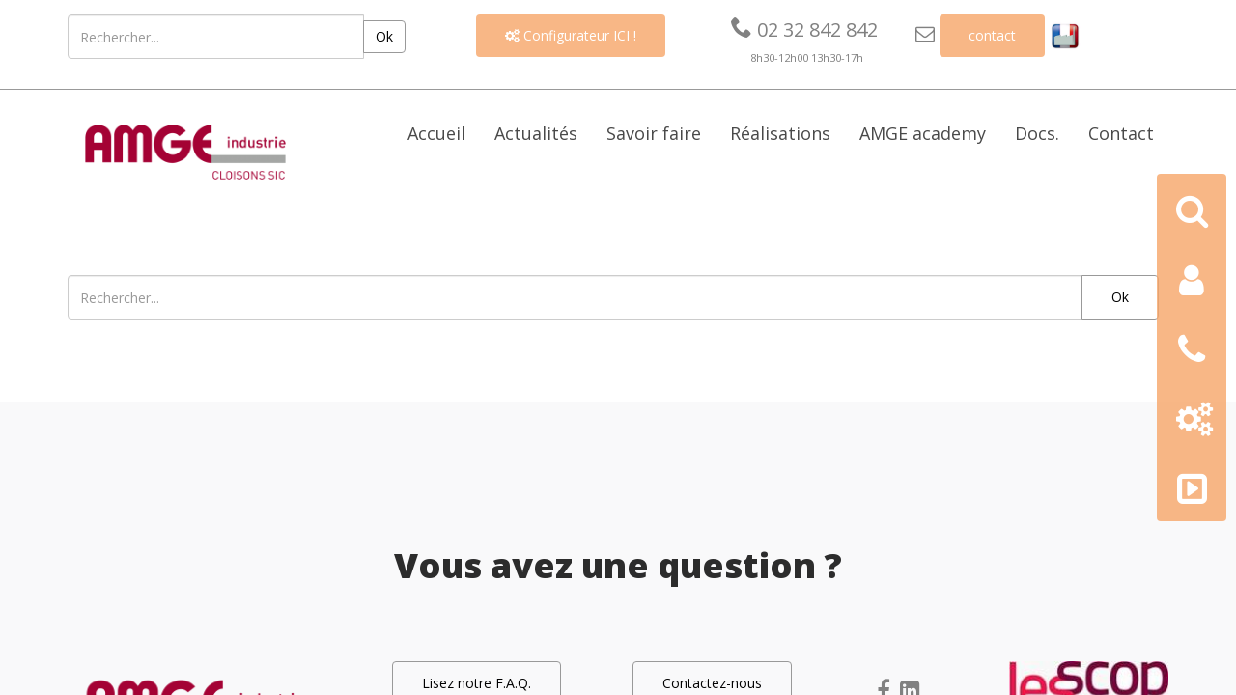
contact (992, 35)
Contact (1121, 133)
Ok (384, 36)
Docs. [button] (1037, 133)
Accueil (436, 133)
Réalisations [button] (780, 133)
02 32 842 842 (804, 29)
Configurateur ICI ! (570, 35)
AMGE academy (922, 133)
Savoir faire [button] (653, 133)
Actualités (535, 133)
